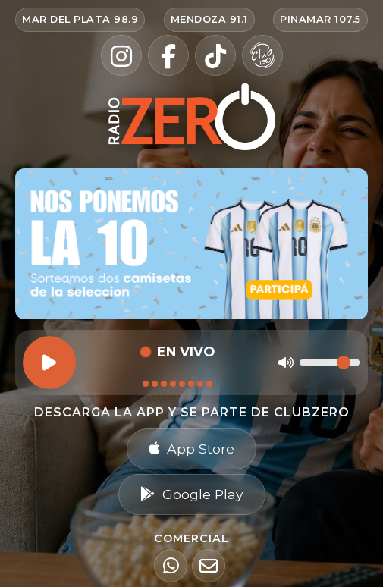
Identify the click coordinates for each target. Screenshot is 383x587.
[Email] (208, 565)
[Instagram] (121, 55)
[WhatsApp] (170, 565)
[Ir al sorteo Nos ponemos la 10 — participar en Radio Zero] (191, 243)
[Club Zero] (262, 55)
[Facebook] (168, 55)
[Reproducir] (49, 362)
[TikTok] (215, 55)
